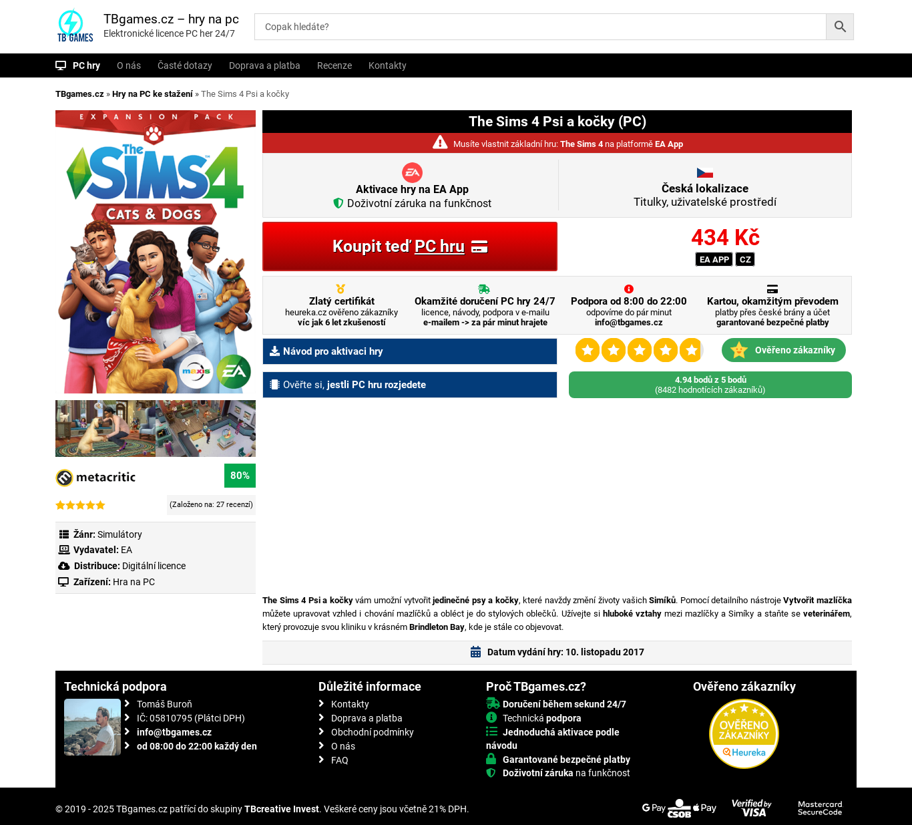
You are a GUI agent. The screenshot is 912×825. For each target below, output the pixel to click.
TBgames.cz (79, 94)
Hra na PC (133, 581)
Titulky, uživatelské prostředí (705, 195)
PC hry (86, 65)
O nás (129, 65)
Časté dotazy (185, 65)
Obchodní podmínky (372, 732)
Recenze (334, 65)
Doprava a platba (264, 65)
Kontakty (388, 65)
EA (126, 549)
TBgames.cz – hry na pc (171, 19)
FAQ (340, 760)
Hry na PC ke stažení (152, 94)
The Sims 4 (581, 144)
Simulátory (119, 534)
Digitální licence (153, 565)
